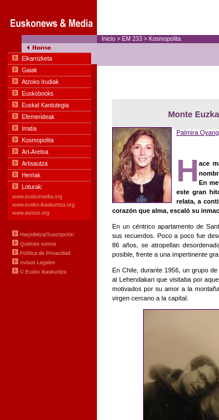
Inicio (108, 39)
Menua (48, 146)
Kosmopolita (165, 39)
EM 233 (132, 39)
